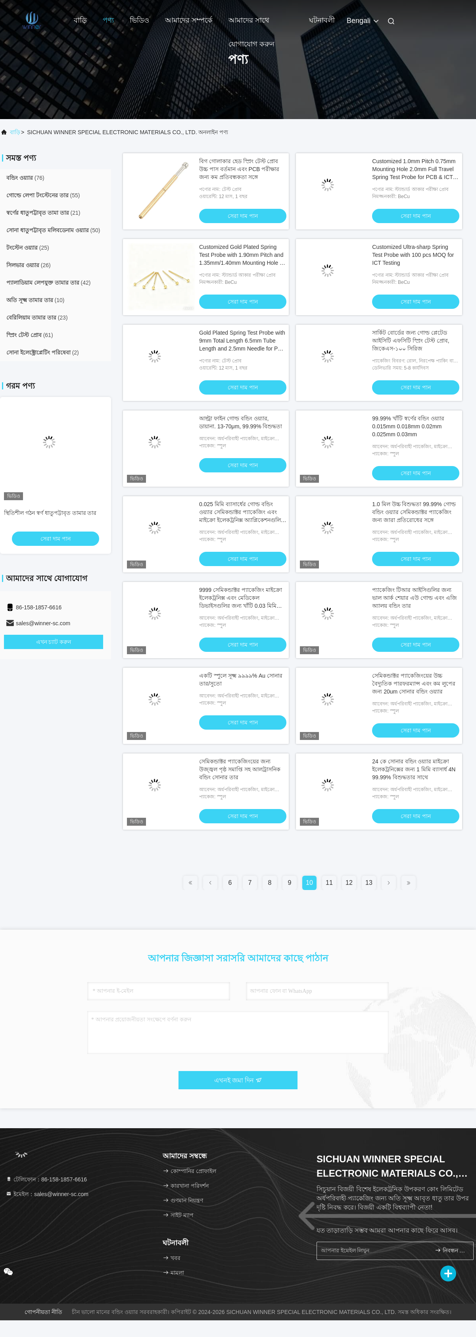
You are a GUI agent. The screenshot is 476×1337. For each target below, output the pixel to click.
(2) (42, 352)
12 (349, 882)
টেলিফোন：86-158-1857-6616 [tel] (46, 1179)
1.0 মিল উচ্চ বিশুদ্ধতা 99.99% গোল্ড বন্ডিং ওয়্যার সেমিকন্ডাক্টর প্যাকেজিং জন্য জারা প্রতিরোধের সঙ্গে (413, 512)
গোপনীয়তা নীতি (43, 1312)
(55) (43, 195)
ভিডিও (139, 20)
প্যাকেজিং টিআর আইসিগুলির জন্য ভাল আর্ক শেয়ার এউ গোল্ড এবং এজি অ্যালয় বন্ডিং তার (414, 598)
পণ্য (108, 20)
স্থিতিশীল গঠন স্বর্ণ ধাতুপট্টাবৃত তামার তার (50, 513)
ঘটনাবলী (322, 20)
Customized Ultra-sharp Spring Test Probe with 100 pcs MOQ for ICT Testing (413, 255)
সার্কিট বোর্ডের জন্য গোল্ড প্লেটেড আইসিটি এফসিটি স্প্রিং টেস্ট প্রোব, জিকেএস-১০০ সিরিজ (410, 340)
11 (329, 882)
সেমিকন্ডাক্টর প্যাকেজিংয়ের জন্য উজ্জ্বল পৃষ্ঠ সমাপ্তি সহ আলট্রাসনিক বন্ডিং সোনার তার (239, 769)
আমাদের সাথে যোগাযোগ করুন (251, 24)
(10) (35, 300)
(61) (29, 335)
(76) (25, 178)
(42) (48, 282)
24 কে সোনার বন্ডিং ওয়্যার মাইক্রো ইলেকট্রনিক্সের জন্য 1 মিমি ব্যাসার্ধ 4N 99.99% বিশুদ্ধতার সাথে (413, 769)
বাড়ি (80, 20)
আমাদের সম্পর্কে (189, 20)
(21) (43, 213)
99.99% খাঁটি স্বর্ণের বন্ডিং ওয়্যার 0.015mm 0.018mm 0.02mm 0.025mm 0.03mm (408, 426)
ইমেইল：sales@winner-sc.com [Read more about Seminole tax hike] (47, 1194)
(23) (37, 317)
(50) (53, 230)
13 (368, 882)
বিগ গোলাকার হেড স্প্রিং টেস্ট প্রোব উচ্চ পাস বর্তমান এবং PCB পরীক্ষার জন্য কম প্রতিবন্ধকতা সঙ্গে (239, 169)
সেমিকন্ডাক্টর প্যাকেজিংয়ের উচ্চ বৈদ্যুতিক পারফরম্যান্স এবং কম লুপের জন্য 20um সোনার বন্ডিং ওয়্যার (413, 683)
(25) (27, 248)
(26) (28, 265)
